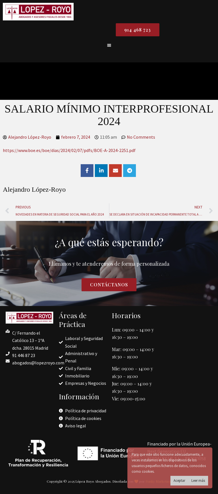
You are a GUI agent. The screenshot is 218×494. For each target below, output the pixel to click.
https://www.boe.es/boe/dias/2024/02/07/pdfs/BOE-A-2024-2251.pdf (69, 150)
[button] (109, 45)
